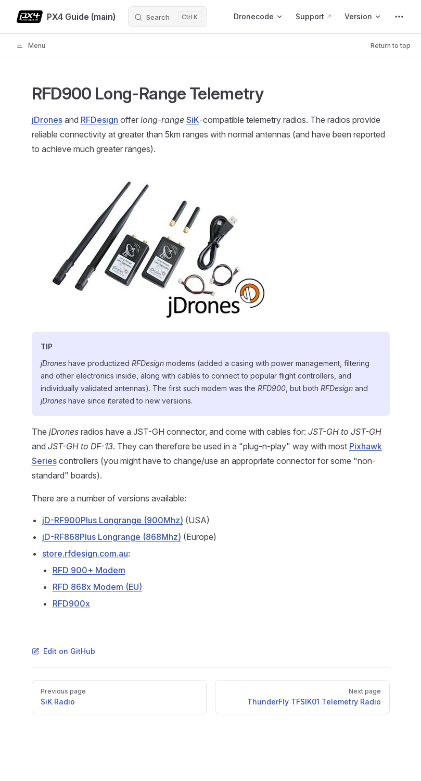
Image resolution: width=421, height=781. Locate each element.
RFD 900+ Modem (89, 570)
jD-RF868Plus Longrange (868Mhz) (111, 537)
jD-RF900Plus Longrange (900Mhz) (112, 520)
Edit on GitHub (63, 651)
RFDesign (99, 120)
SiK (192, 120)
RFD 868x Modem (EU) (97, 587)
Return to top (391, 45)
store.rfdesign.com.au (85, 553)
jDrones (47, 120)
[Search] (167, 16)
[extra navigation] (399, 16)
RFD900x (71, 603)
